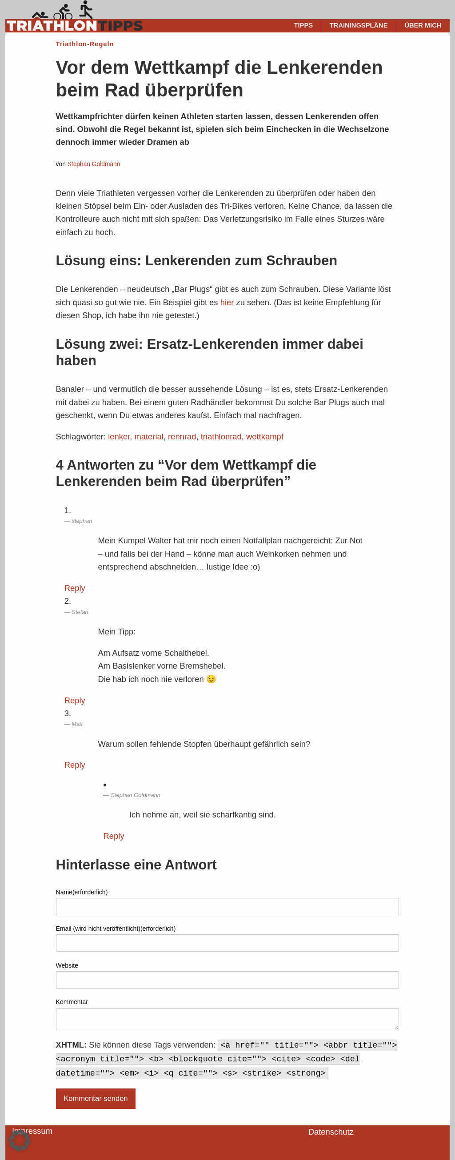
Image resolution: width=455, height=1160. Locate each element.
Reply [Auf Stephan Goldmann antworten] (114, 836)
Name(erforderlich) (82, 892)
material (148, 436)
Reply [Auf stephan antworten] (74, 588)
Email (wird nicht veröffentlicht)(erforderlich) (116, 928)
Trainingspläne (359, 25)
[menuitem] (303, 25)
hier (227, 302)
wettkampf (264, 436)
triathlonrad (221, 436)
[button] (19, 1140)
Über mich (422, 25)
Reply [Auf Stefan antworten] (74, 700)
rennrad (182, 436)
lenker (119, 436)
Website (67, 965)
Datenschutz (331, 1131)
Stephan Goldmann (94, 164)
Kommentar (72, 1001)
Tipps (303, 25)
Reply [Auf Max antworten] (74, 764)
